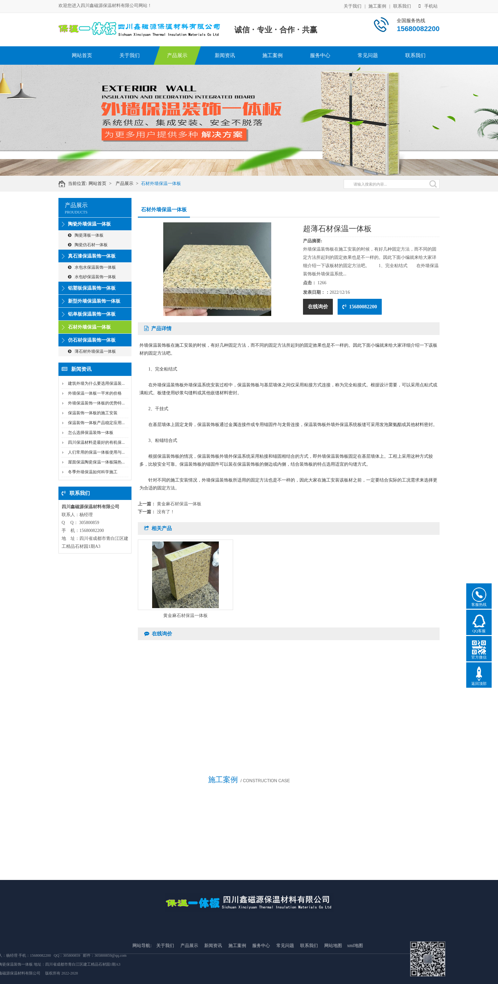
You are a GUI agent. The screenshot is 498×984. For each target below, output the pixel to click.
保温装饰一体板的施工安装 (93, 412)
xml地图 (355, 974)
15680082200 (359, 306)
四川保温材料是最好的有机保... (96, 442)
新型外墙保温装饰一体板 (94, 301)
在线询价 (318, 306)
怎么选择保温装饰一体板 (90, 432)
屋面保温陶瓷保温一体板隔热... (96, 462)
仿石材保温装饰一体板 (92, 340)
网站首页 (82, 55)
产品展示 (177, 55)
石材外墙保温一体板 (165, 183)
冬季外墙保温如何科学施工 (93, 471)
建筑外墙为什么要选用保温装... (96, 383)
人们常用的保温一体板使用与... (96, 452)
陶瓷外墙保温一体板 (89, 223)
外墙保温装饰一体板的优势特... (96, 403)
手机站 (428, 5)
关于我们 (352, 5)
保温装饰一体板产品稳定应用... (96, 422)
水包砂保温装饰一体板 (92, 276)
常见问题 (368, 55)
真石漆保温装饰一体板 (92, 256)
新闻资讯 (225, 55)
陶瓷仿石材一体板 (88, 244)
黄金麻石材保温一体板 (179, 504)
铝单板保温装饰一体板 (92, 314)
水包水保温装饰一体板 (92, 267)
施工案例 (377, 5)
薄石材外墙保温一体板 (92, 351)
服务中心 (320, 55)
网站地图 (333, 974)
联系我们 (402, 5)
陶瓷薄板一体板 (86, 235)
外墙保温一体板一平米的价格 (95, 393)
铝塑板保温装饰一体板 (92, 288)
